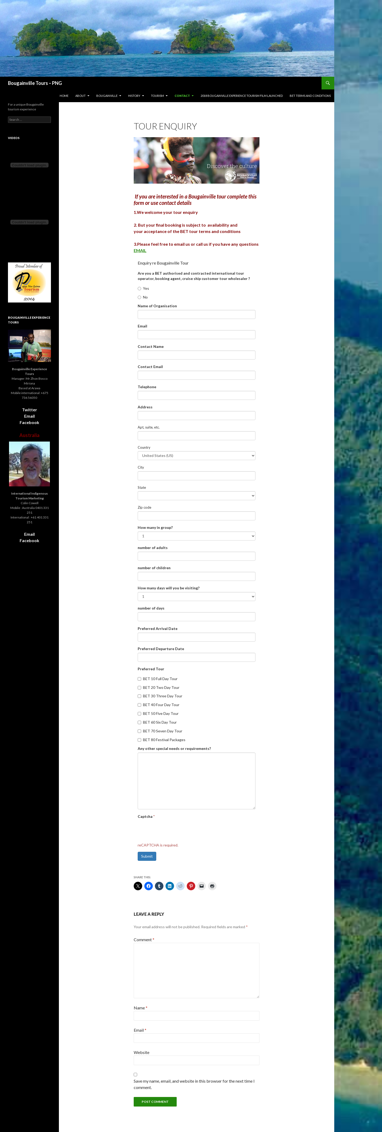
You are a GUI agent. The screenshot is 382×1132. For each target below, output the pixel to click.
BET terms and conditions (310, 95)
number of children (154, 567)
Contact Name (151, 346)
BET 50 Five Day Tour (158, 713)
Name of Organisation (157, 306)
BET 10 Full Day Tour (157, 678)
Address (145, 407)
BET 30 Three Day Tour (160, 696)
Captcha (146, 816)
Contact (182, 95)
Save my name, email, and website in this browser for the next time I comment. (194, 1084)
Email (142, 326)
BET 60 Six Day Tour (157, 722)
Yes (143, 288)
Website (141, 1052)
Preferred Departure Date (161, 648)
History (134, 95)
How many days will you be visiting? (168, 588)
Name (140, 1007)
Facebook (29, 422)
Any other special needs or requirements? (174, 748)
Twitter (29, 409)
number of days (151, 608)
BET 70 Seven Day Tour (160, 731)
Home (64, 95)
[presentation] (178, 830)
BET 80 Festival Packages (161, 739)
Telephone (147, 386)
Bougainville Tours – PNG (35, 83)
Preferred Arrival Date (157, 628)
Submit (147, 856)
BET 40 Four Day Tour (158, 704)
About (80, 95)
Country (144, 447)
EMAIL (140, 250)
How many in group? (155, 527)
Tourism (157, 95)
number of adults (153, 547)
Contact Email (150, 366)
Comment (144, 939)
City (141, 467)
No (143, 297)
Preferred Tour (151, 669)
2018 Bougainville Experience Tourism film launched (242, 95)
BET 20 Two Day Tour (158, 687)
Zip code (144, 507)
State (142, 487)
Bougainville (107, 95)
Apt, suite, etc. (149, 427)
